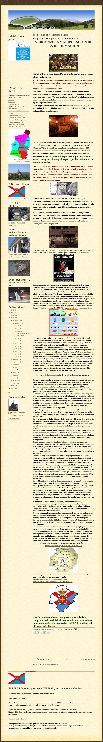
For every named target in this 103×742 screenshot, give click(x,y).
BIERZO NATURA (14, 104)
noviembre (16, 323)
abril (14, 375)
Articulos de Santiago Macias (17, 120)
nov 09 (17, 354)
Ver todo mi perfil (14, 418)
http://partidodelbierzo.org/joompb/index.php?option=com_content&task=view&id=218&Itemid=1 (52, 580)
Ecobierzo (11, 102)
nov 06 (17, 357)
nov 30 (17, 326)
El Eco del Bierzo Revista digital (19, 95)
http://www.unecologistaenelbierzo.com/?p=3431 (63, 546)
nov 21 (17, 343)
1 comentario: (68, 629)
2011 (12, 312)
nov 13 (17, 351)
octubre (15, 359)
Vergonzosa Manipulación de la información (21, 333)
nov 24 (17, 341)
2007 (12, 388)
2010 (12, 315)
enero (15, 383)
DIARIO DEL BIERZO (16, 106)
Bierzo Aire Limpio (14, 115)
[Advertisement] (21, 73)
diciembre (16, 320)
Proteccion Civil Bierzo (16, 124)
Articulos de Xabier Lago (16, 117)
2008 (12, 385)
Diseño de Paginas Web (16, 122)
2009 (12, 318)
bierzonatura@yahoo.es (17, 719)
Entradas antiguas (88, 659)
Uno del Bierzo (18, 413)
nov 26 (17, 338)
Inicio (65, 659)
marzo (15, 378)
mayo (15, 372)
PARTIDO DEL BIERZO (16, 126)
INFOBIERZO (13, 108)
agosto (15, 364)
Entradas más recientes (41, 659)
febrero (15, 380)
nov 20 (17, 346)
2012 (12, 310)
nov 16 (17, 348)
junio (15, 370)
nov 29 (17, 328)
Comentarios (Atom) (51, 664)
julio (14, 367)
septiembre (16, 362)
